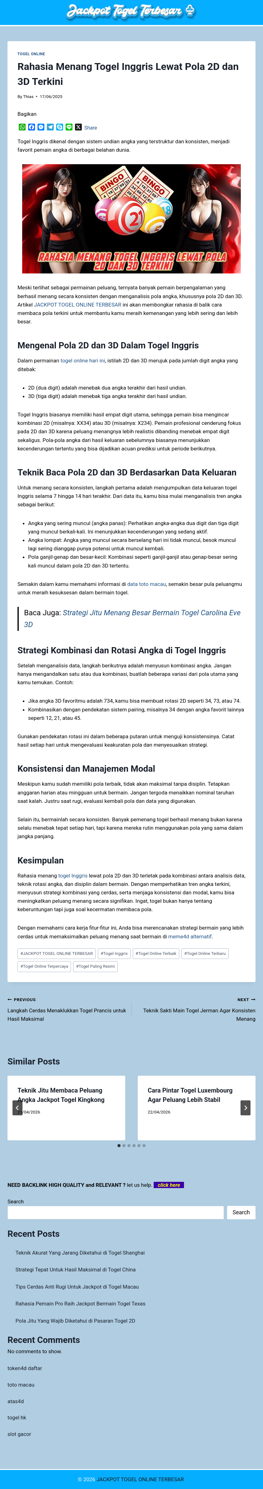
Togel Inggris (114, 953)
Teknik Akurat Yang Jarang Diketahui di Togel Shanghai (80, 1253)
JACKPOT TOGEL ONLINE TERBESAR (56, 953)
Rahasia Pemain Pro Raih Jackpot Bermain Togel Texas (81, 1303)
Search (15, 1201)
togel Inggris (72, 875)
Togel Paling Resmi (95, 966)
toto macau (20, 1385)
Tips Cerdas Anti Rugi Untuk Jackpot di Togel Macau (77, 1287)
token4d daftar (24, 1368)
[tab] (119, 1145)
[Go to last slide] (17, 1107)
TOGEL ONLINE (31, 54)
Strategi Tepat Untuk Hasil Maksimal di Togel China (76, 1269)
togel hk (16, 1417)
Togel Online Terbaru (205, 953)
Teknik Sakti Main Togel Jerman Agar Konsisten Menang (196, 1008)
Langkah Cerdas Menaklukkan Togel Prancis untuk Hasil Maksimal (66, 1008)
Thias (28, 96)
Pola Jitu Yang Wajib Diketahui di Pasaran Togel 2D (76, 1321)
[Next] (246, 1107)
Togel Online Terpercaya (44, 966)
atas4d (15, 1401)
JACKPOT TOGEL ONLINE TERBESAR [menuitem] (78, 305)
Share (90, 128)
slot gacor (19, 1434)
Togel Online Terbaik (156, 953)
